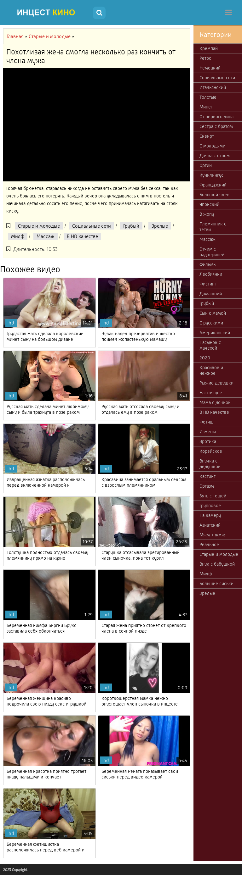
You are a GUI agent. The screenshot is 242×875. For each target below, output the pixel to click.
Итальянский (212, 87)
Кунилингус (211, 175)
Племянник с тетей (212, 226)
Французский (213, 185)
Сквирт (206, 136)
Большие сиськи (216, 583)
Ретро (205, 58)
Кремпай (208, 48)
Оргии (205, 165)
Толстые (207, 97)
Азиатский (210, 525)
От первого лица (216, 116)
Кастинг (207, 476)
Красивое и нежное (211, 370)
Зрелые (160, 226)
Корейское (210, 451)
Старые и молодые (39, 226)
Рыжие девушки (216, 383)
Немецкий (210, 68)
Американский (214, 332)
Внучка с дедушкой (210, 463)
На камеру (210, 515)
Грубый (131, 226)
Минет (206, 107)
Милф (17, 236)
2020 (204, 358)
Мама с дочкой (215, 402)
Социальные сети (91, 226)
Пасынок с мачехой (210, 345)
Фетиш (206, 422)
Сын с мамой (212, 313)
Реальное (209, 544)
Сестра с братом (216, 126)
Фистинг (207, 284)
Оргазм (206, 486)
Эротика (207, 441)
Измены (207, 432)
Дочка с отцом (214, 155)
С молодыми (212, 146)
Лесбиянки (210, 274)
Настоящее (210, 393)
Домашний (210, 293)
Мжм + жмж (212, 535)
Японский (209, 204)
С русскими (211, 323)
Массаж (46, 236)
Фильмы (207, 264)
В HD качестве (82, 236)
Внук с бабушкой (217, 564)
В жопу (206, 214)
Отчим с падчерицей (211, 252)
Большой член (214, 194)
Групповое (210, 505)
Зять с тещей (212, 496)
